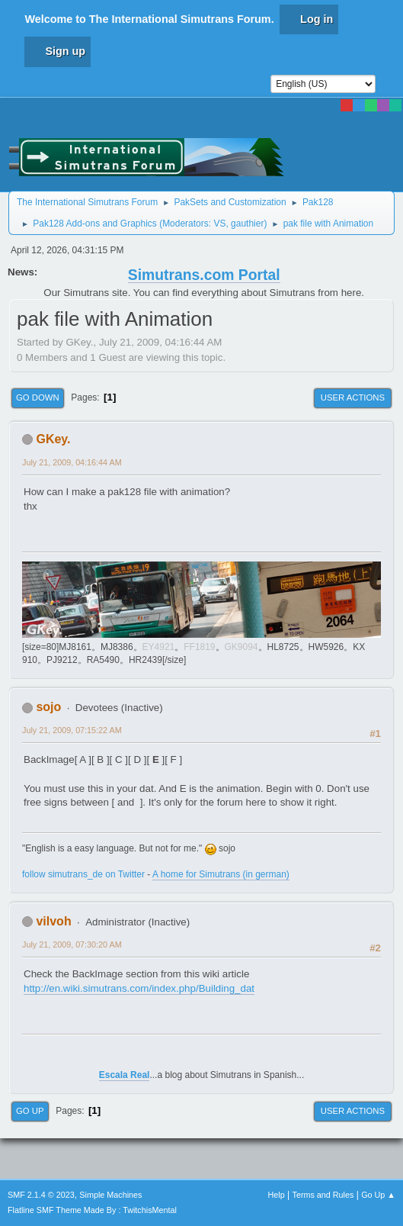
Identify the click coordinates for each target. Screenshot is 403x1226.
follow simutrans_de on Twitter (83, 874)
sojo (48, 706)
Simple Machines (110, 1194)
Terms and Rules (323, 1194)
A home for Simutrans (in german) (220, 874)
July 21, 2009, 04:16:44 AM (72, 462)
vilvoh (53, 921)
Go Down (37, 397)
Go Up (30, 1110)
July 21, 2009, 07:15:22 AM (72, 730)
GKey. (53, 439)
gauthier (247, 223)
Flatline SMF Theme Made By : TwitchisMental (92, 1210)
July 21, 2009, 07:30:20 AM (72, 944)
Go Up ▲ (378, 1194)
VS (219, 223)
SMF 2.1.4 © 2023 (41, 1194)
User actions (353, 397)
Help (276, 1194)
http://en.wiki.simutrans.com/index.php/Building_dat (139, 988)
